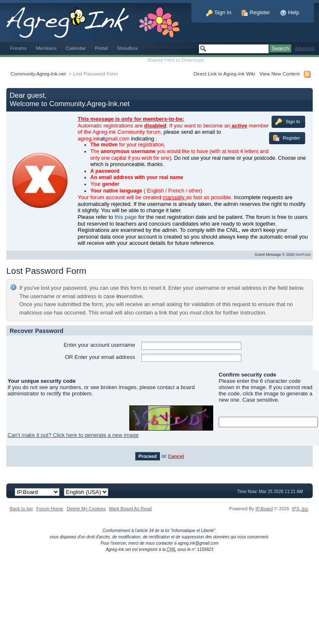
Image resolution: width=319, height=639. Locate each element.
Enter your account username (99, 345)
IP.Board (264, 508)
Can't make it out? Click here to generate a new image (73, 435)
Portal (101, 48)
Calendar (76, 48)
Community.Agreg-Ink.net (38, 73)
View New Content (279, 73)
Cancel (176, 456)
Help (289, 12)
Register (255, 12)
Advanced (304, 48)
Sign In (218, 12)
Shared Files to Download (175, 59)
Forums (18, 48)
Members (46, 48)
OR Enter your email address (100, 357)
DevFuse (303, 254)
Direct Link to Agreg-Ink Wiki (224, 73)
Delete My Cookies (86, 508)
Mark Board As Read (130, 508)
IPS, (300, 508)
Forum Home (49, 508)
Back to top (21, 508)
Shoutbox (127, 48)
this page (126, 217)
